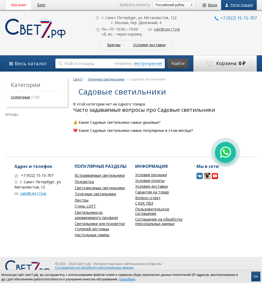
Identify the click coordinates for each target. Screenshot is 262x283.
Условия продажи (151, 174)
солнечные (20, 97)
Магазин (18, 4)
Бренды (114, 45)
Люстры (82, 200)
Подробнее (127, 279)
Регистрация (239, 4)
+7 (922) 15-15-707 (236, 18)
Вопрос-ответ (148, 197)
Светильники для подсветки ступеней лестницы (100, 226)
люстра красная (148, 63)
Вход (210, 4)
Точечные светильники (95, 193)
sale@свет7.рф (164, 29)
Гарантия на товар (152, 192)
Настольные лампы (92, 234)
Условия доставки (149, 45)
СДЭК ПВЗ (144, 203)
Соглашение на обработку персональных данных (159, 221)
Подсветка (84, 181)
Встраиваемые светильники (100, 175)
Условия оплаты (150, 180)
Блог (41, 4)
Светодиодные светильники (100, 187)
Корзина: (225, 63)
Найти (177, 63)
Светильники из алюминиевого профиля (96, 215)
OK (255, 277)
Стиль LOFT (85, 206)
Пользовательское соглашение (152, 211)
